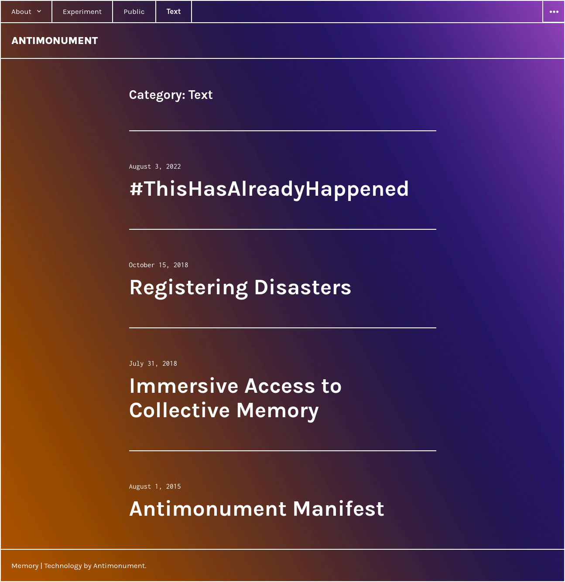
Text (174, 11)
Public (133, 11)
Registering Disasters (240, 287)
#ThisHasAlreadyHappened (269, 188)
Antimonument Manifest (257, 508)
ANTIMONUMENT (54, 40)
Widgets (553, 22)
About (21, 11)
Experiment (82, 11)
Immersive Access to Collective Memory (235, 398)
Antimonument (119, 565)
